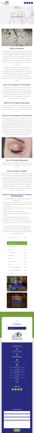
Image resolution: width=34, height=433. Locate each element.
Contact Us (17, 302)
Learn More (17, 285)
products (10, 264)
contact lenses (11, 252)
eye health (10, 258)
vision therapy (11, 246)
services (10, 249)
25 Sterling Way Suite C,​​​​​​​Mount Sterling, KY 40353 (17, 351)
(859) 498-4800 (17, 357)
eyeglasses (10, 255)
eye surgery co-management (14, 267)
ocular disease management (14, 270)
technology (11, 273)
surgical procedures (12, 261)
